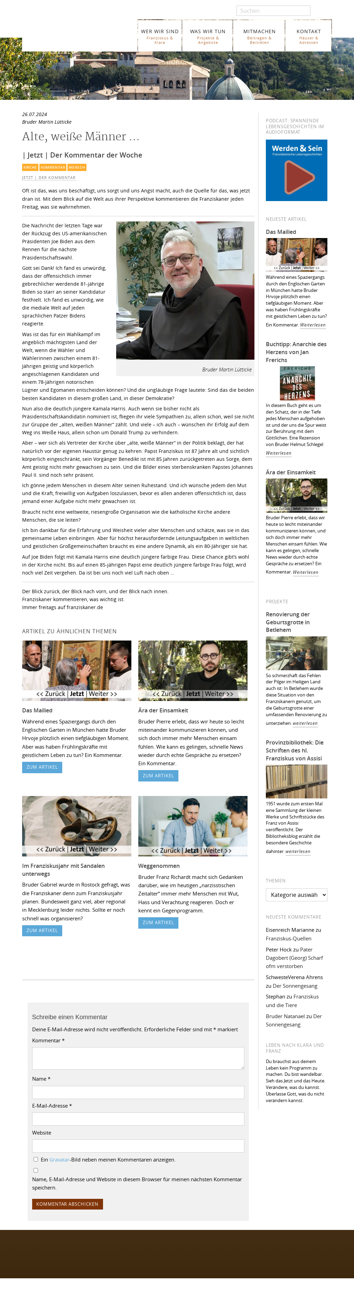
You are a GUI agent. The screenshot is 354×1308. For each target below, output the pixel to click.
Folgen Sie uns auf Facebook (51, 1247)
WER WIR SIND (160, 36)
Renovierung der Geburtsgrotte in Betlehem (288, 622)
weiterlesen (305, 723)
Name (41, 1078)
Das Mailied (37, 710)
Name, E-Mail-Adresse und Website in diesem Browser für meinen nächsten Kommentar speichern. (137, 1183)
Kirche (30, 167)
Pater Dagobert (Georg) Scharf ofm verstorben (294, 958)
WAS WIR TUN (208, 36)
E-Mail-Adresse (52, 1105)
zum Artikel (42, 767)
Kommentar (53, 167)
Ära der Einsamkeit (163, 710)
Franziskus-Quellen (288, 938)
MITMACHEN (259, 36)
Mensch (77, 167)
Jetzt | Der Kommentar (49, 177)
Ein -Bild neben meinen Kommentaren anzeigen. (108, 1159)
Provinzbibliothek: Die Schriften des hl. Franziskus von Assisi (295, 750)
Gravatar (59, 1160)
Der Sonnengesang (295, 985)
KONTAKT (309, 36)
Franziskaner (78, 32)
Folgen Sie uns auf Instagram (51, 1260)
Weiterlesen (313, 325)
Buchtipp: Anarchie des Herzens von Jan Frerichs (296, 352)
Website (41, 1132)
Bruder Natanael (285, 1016)
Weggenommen (159, 866)
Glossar (112, 1302)
